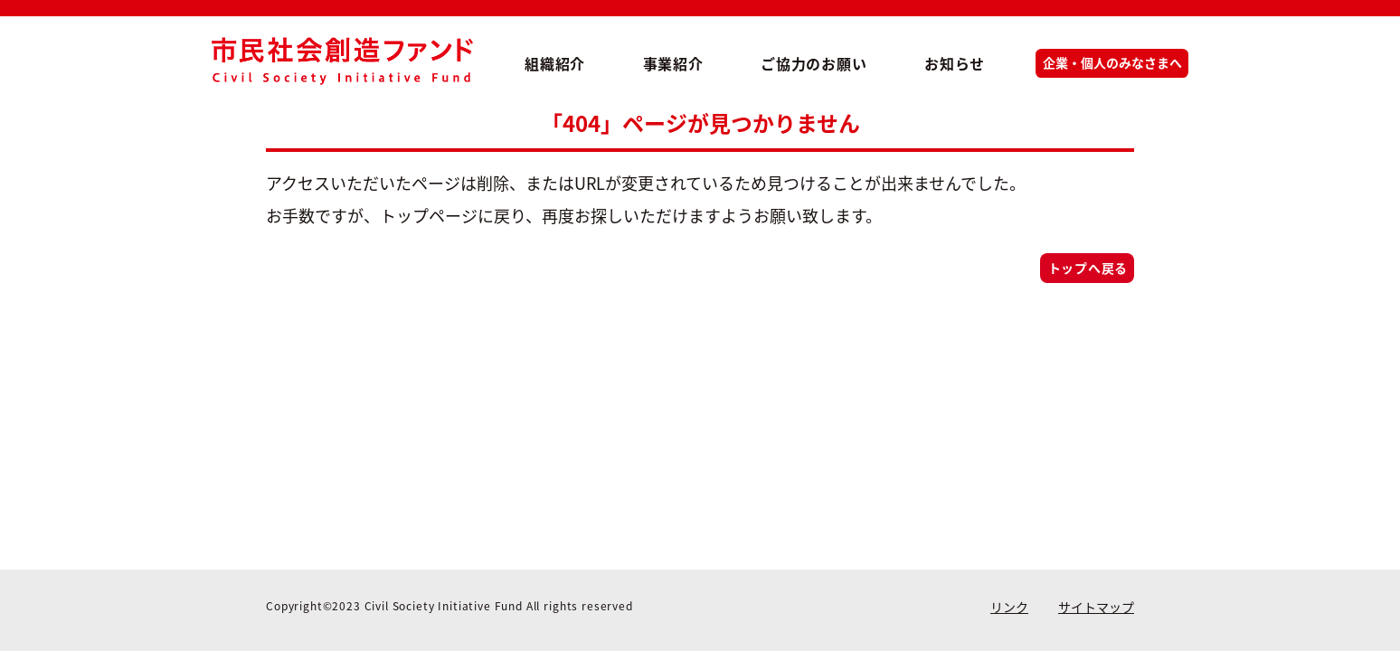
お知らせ (954, 63)
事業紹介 (673, 63)
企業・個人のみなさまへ (1112, 62)
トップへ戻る (1088, 268)
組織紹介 (555, 63)
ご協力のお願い (814, 63)
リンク (1009, 607)
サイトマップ (1096, 607)
